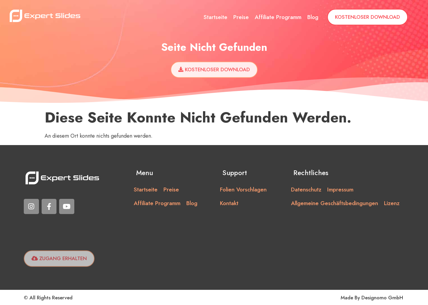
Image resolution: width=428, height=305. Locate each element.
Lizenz (391, 203)
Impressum (340, 189)
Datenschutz (306, 189)
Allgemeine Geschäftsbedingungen (334, 203)
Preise (241, 17)
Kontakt (229, 203)
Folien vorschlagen (243, 189)
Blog (312, 17)
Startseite (215, 17)
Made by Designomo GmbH (372, 297)
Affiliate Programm (278, 17)
